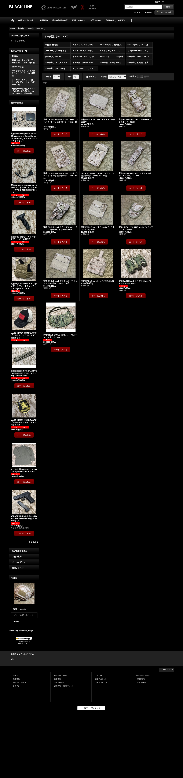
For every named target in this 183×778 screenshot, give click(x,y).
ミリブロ (98, 675)
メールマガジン (18, 562)
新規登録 (148, 12)
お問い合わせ (17, 568)
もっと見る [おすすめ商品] (33, 542)
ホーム (15, 675)
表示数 (49, 77)
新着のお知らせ (101, 679)
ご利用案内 (17, 557)
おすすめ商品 (59, 682)
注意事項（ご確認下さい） (64, 686)
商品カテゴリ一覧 (60, 675)
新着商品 (57, 679)
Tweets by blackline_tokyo (21, 631)
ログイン (136, 12)
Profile (16, 621)
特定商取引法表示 (19, 551)
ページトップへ (168, 669)
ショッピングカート (20, 682)
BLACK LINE (21, 6)
